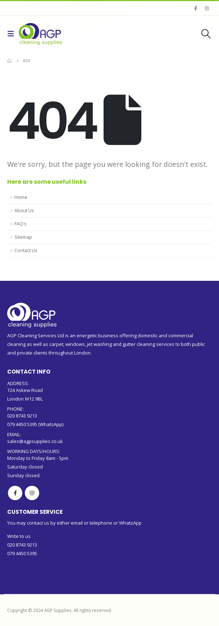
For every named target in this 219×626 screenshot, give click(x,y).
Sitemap (23, 237)
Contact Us (25, 250)
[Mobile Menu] (13, 34)
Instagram (32, 493)
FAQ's (20, 224)
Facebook (15, 493)
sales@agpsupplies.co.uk (35, 441)
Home (20, 197)
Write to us (19, 536)
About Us (24, 210)
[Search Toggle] (206, 33)
